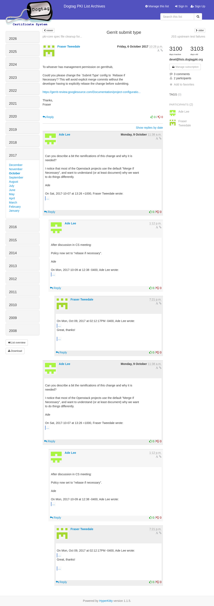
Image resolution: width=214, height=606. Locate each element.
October (14, 173)
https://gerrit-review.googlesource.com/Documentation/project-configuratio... (92, 92)
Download (15, 351)
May (11, 194)
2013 (13, 266)
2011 (13, 292)
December (16, 165)
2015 (13, 240)
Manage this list (157, 6)
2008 (13, 331)
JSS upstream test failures (188, 36)
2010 (13, 305)
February (15, 206)
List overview (16, 342)
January (14, 210)
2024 (13, 65)
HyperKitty (106, 600)
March (13, 202)
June (12, 190)
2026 (13, 39)
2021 (13, 104)
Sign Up (198, 6)
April (12, 198)
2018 (13, 143)
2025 (13, 52)
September (16, 177)
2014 (13, 253)
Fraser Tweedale (68, 46)
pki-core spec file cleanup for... (62, 36)
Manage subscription (185, 66)
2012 (13, 279)
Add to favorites (181, 84)
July (11, 185)
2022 (13, 91)
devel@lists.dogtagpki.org (186, 59)
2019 (13, 130)
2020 (13, 116)
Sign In (181, 6)
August (13, 181)
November (16, 169)
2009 (13, 318)
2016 (13, 227)
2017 (13, 155)
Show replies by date (149, 127)
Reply (48, 117)
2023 (13, 78)
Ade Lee (64, 134)
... (47, 198)
